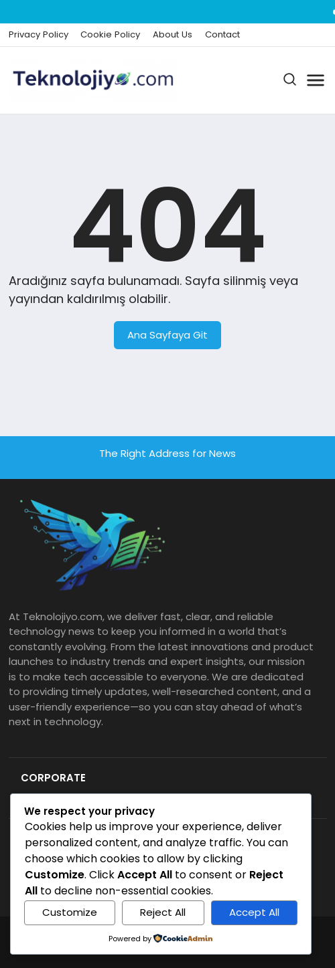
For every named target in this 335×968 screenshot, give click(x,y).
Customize (69, 912)
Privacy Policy (38, 35)
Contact (222, 35)
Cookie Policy (110, 35)
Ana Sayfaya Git (167, 335)
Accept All (254, 912)
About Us (172, 35)
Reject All (163, 912)
